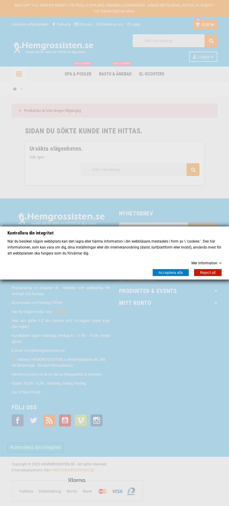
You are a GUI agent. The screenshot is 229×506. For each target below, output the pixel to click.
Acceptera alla (171, 272)
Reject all (208, 272)
